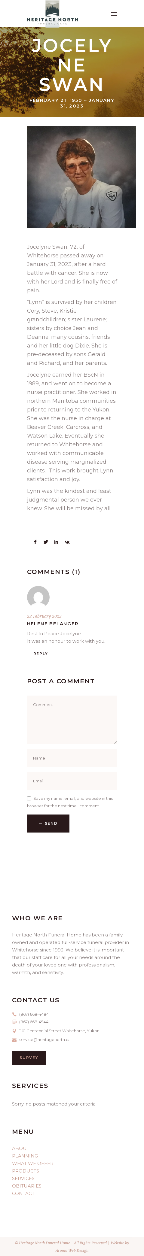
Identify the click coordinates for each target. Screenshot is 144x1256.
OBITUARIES (26, 1186)
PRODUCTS (25, 1171)
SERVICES (23, 1178)
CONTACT (23, 1193)
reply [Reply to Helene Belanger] (40, 653)
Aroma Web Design (72, 1250)
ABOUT (20, 1148)
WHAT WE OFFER (33, 1163)
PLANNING (25, 1156)
